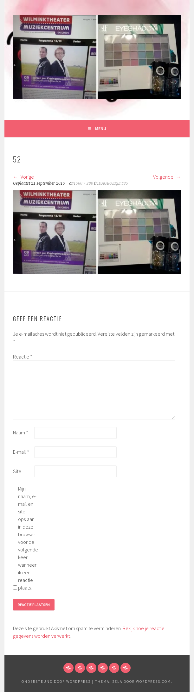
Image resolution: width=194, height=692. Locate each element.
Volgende (167, 177)
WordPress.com (153, 681)
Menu (100, 128)
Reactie (22, 356)
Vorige (23, 177)
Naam (20, 432)
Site (17, 471)
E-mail (21, 452)
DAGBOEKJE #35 (113, 183)
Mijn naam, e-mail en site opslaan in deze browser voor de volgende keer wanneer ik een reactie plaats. (28, 538)
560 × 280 (84, 183)
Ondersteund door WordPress (56, 681)
